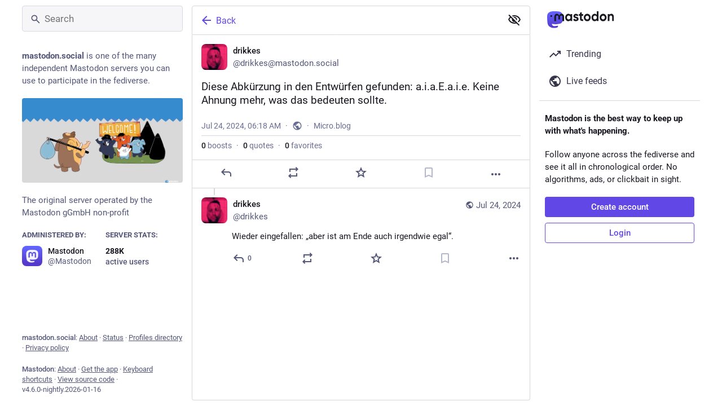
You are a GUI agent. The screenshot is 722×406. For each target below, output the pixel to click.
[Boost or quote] (293, 172)
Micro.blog (332, 125)
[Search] (102, 19)
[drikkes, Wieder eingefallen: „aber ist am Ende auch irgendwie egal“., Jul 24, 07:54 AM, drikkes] (361, 232)
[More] (496, 174)
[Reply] (226, 172)
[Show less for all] (514, 19)
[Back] (345, 20)
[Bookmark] (428, 172)
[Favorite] (361, 172)
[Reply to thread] (243, 258)
